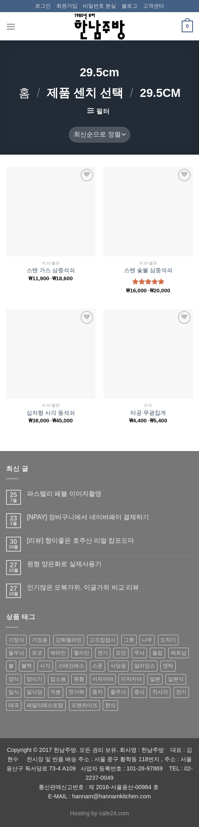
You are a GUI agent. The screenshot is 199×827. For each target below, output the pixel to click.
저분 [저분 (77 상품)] (55, 692)
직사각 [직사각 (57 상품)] (160, 692)
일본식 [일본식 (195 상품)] (176, 679)
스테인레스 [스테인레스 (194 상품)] (71, 666)
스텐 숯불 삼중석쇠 (148, 270)
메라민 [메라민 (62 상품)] (58, 653)
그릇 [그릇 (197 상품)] (129, 640)
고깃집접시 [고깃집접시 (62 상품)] (102, 640)
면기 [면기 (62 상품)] (102, 653)
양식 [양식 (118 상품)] (13, 679)
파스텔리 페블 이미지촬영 (64, 493)
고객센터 (153, 6)
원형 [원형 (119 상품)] (79, 679)
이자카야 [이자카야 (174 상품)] (131, 679)
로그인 (43, 6)
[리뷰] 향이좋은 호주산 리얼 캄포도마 (81, 540)
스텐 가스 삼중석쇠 (51, 270)
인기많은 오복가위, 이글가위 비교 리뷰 (83, 587)
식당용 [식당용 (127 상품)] (118, 666)
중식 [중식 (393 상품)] (139, 692)
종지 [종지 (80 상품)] (97, 692)
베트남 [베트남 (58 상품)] (179, 653)
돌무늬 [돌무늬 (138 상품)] (16, 653)
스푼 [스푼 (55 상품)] (97, 666)
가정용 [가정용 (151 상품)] (40, 640)
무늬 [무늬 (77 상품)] (139, 653)
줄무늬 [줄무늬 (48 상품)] (118, 692)
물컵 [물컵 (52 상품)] (157, 653)
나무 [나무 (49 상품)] (147, 640)
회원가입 (66, 6)
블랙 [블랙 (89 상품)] (26, 666)
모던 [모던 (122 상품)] (121, 653)
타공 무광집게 (148, 413)
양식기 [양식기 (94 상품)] (34, 679)
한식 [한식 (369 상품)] (110, 705)
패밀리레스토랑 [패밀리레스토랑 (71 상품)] (45, 705)
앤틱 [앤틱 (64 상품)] (168, 666)
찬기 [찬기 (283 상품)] (181, 692)
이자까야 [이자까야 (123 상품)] (102, 679)
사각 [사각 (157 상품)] (45, 666)
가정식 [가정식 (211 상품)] (16, 640)
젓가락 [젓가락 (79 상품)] (76, 692)
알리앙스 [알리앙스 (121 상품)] (144, 666)
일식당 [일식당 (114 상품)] (34, 692)
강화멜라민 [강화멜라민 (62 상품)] (69, 640)
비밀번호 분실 (99, 6)
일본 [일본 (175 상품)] (155, 679)
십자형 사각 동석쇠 (51, 413)
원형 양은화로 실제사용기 (64, 563)
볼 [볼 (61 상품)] (11, 666)
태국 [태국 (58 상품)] (13, 705)
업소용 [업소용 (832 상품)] (58, 679)
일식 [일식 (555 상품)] (13, 692)
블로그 (129, 6)
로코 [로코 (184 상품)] (37, 653)
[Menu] (11, 26)
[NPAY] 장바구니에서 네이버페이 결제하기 (88, 517)
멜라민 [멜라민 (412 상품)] (81, 653)
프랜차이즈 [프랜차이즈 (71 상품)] (84, 705)
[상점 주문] (99, 135)
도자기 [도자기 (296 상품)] (168, 640)
